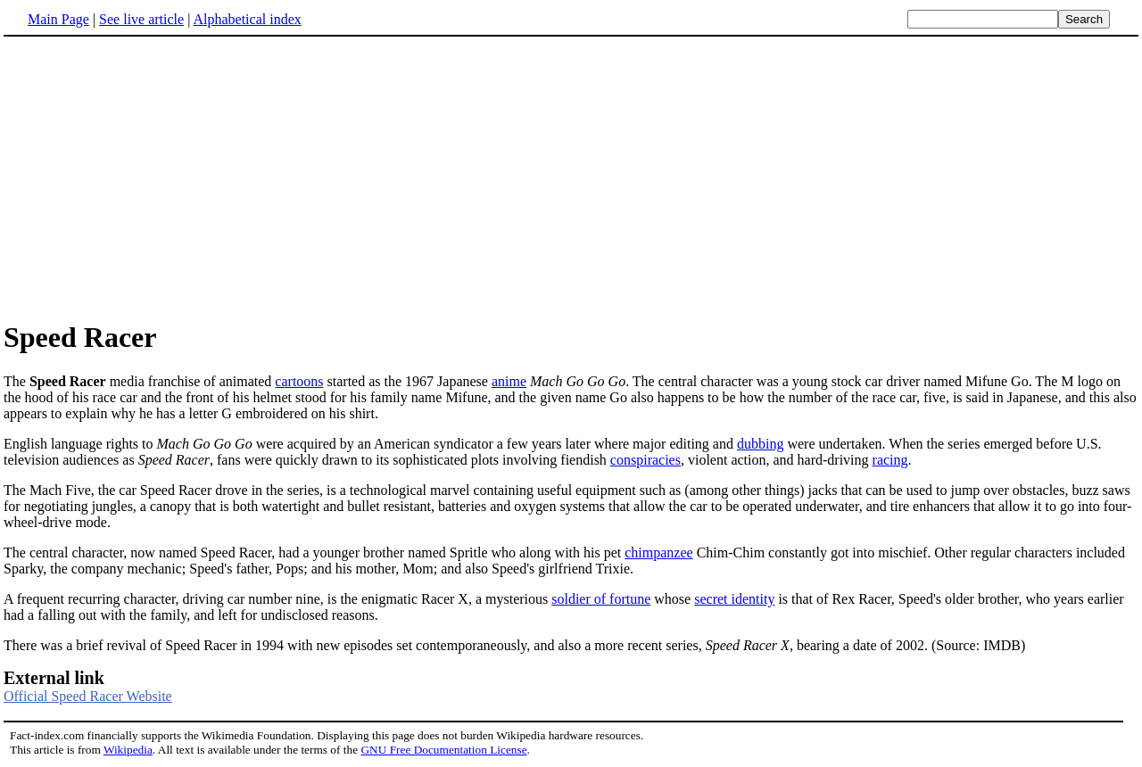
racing (890, 459)
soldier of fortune (600, 598)
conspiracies (645, 459)
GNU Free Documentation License (443, 749)
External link (54, 678)
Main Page (58, 19)
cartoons (299, 381)
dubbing (760, 443)
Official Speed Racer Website (88, 696)
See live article (141, 19)
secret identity (734, 598)
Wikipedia (128, 749)
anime (509, 381)
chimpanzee (658, 552)
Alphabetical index (247, 19)
